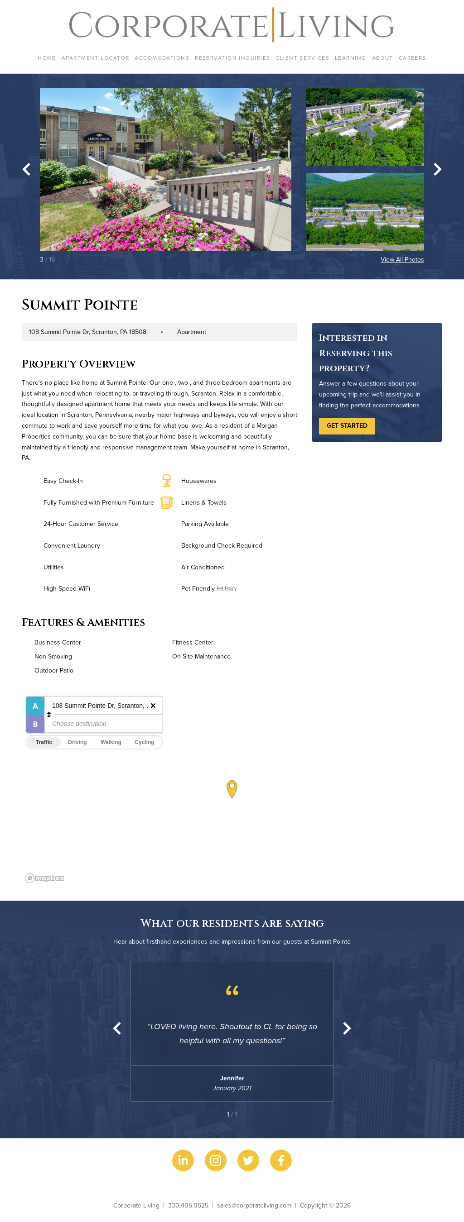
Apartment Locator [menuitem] (95, 58)
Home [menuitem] (47, 58)
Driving (77, 742)
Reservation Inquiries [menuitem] (232, 58)
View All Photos (402, 259)
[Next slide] (437, 169)
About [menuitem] (382, 58)
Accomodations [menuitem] (162, 58)
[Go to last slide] (26, 169)
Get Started (347, 425)
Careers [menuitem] (412, 58)
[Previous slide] (116, 1028)
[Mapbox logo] (44, 878)
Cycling (144, 742)
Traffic (44, 742)
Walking (111, 742)
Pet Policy (227, 588)
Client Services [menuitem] (302, 58)
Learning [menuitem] (351, 58)
